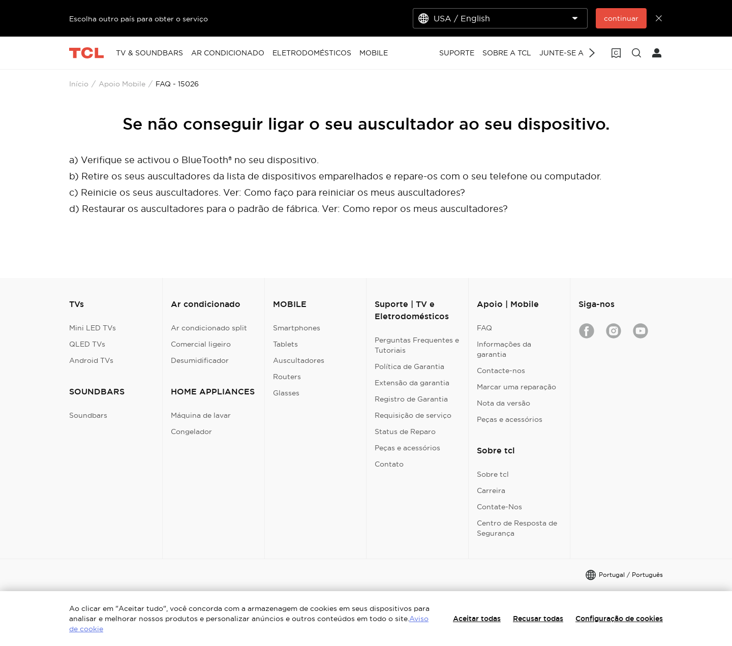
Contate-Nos (499, 506)
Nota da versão (503, 403)
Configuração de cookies (619, 618)
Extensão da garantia (412, 382)
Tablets (285, 344)
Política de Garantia (409, 366)
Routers (287, 376)
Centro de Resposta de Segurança (517, 528)
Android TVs (91, 360)
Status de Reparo (405, 431)
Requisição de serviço (413, 415)
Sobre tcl (493, 474)
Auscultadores (298, 360)
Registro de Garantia (411, 399)
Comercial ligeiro (201, 344)
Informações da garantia (504, 349)
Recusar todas (538, 618)
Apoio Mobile (122, 83)
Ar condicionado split (209, 327)
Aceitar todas (477, 618)
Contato (389, 464)
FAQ (484, 327)
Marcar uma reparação (516, 386)
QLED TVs (87, 344)
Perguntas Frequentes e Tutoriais (417, 345)
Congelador (191, 431)
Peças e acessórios (407, 447)
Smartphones (296, 327)
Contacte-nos (501, 370)
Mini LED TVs (92, 327)
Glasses (286, 392)
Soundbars (88, 415)
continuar (621, 18)
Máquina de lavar (201, 415)
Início (78, 83)
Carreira (491, 490)
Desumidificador (200, 360)
